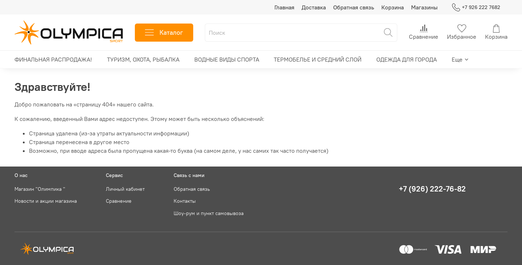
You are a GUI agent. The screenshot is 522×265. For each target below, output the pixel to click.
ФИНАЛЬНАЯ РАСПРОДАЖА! (53, 59)
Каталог (164, 32)
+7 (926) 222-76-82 (432, 189)
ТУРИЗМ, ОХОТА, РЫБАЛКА (143, 59)
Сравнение (119, 201)
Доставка (314, 7)
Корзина (392, 7)
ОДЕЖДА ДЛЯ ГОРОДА (406, 59)
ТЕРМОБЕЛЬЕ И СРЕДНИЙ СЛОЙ (317, 59)
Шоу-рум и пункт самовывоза (209, 213)
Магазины (424, 7)
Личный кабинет (125, 189)
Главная (284, 7)
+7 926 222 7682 (476, 7)
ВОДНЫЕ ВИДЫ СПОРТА (226, 59)
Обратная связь (353, 7)
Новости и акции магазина (45, 201)
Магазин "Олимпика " (39, 189)
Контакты (185, 201)
